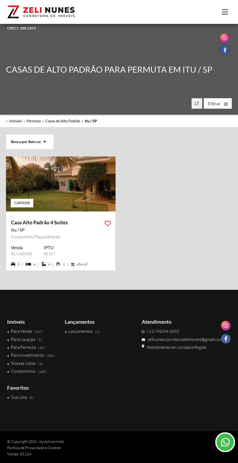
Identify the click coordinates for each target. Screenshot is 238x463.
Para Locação (24, 339)
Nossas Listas (25, 363)
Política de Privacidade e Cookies (34, 447)
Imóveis (15, 120)
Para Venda (25, 331)
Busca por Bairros (28, 141)
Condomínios (26, 371)
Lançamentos (82, 331)
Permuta (33, 120)
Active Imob (54, 441)
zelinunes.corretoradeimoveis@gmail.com (182, 339)
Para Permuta (26, 347)
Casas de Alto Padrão (62, 120)
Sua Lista (20, 397)
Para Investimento (31, 355)
